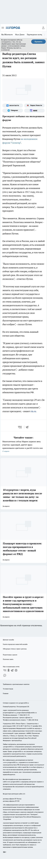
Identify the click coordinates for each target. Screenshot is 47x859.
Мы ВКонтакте (7, 34)
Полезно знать (8, 659)
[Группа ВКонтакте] (12, 105)
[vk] (20, 427)
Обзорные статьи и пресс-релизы (15, 649)
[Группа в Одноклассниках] (8, 670)
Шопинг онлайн (8, 640)
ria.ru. (33, 411)
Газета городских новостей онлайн (15, 644)
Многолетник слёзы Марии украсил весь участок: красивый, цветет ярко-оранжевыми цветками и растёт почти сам (23, 446)
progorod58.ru (8, 747)
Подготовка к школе (10, 655)
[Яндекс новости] (34, 105)
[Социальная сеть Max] (34, 110)
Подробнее (7, 819)
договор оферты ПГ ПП (11, 801)
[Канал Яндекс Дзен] (16, 670)
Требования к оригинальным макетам (16, 684)
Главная (5, 693)
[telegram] (27, 427)
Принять (38, 41)
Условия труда (8, 689)
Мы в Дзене (19, 34)
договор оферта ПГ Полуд (12, 799)
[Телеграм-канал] (12, 110)
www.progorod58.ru (22, 703)
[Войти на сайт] (43, 27)
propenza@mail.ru (9, 713)
